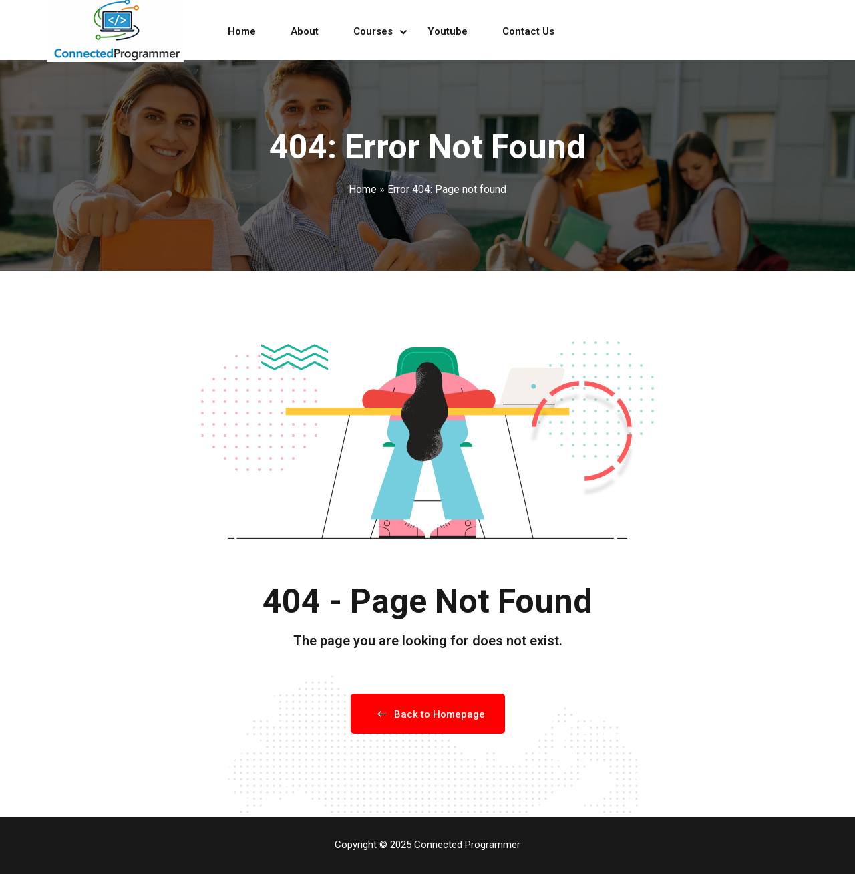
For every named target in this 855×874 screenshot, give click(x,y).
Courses (373, 31)
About (305, 31)
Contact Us (528, 31)
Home (242, 31)
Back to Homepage (428, 714)
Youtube (448, 31)
